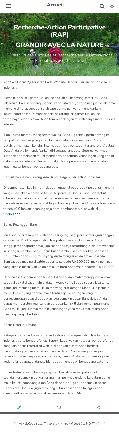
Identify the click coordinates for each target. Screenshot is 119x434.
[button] (112, 6)
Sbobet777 (11, 214)
